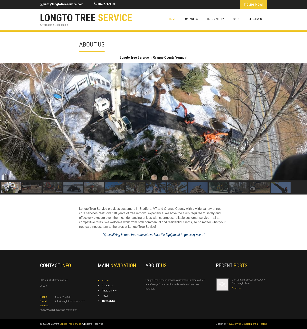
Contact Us (191, 19)
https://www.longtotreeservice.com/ (58, 309)
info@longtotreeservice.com (63, 4)
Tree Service (255, 19)
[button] (6, 122)
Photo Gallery (215, 19)
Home (172, 19)
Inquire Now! (253, 4)
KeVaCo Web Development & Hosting (247, 324)
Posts (235, 19)
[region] (153, 129)
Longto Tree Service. (71, 324)
